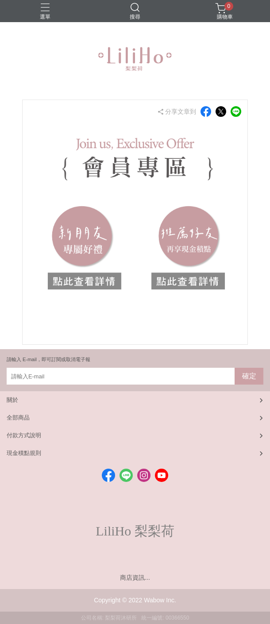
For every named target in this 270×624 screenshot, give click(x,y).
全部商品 (18, 417)
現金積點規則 (24, 453)
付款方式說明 (24, 435)
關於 (12, 400)
